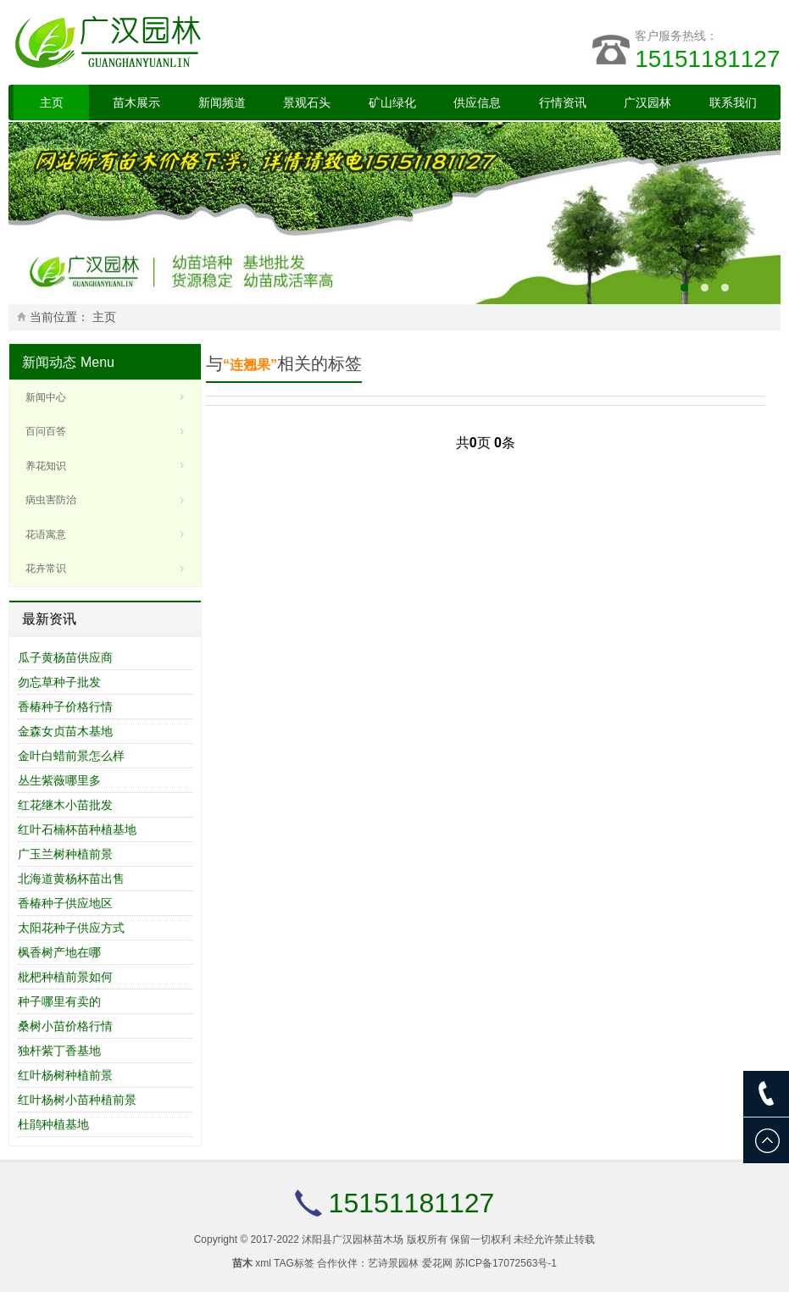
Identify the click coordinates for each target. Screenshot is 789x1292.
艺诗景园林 (393, 1263)
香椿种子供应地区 (65, 903)
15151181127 (707, 59)
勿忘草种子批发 (59, 682)
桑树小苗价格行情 (65, 1026)
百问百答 (45, 431)
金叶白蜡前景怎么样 (71, 755)
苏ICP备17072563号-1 (506, 1263)
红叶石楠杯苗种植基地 (77, 829)
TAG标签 (294, 1263)
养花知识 (45, 466)
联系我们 (733, 102)
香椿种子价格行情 (65, 706)
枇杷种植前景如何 (65, 977)
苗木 (242, 1263)
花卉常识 (45, 568)
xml (263, 1263)
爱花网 (437, 1263)
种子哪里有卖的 (59, 1001)
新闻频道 (222, 102)
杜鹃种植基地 (53, 1124)
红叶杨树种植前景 (65, 1075)
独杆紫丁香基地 (59, 1050)
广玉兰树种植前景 (65, 854)
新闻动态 (49, 362)
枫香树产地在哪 (59, 952)
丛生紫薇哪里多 (59, 780)
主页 (52, 102)
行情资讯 (562, 102)
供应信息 (477, 102)
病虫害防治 (50, 500)
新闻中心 (45, 397)
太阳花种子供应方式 (71, 927)
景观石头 (307, 102)
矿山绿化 (392, 102)
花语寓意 (45, 535)
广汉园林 (647, 102)
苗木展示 (136, 102)
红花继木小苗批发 (65, 805)
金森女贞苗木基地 (65, 731)
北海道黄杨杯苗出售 (71, 878)
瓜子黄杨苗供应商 (65, 657)
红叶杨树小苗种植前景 (77, 1099)
